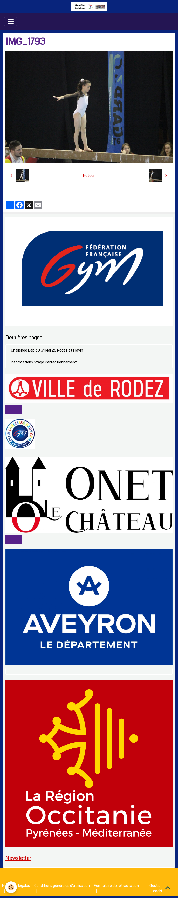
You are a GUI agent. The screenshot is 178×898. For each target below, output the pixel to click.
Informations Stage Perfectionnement (44, 362)
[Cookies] (11, 887)
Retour (89, 175)
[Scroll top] (167, 887)
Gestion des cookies (159, 888)
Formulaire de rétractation (116, 885)
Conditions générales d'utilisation (62, 885)
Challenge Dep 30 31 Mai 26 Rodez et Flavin (47, 350)
